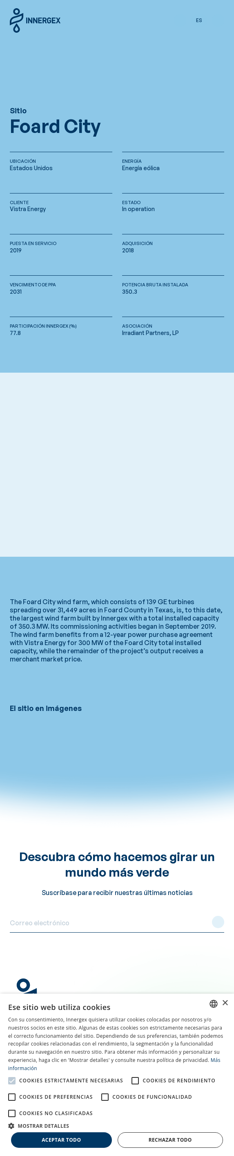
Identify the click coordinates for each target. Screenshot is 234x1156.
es (199, 20)
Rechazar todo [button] (170, 1139)
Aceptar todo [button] (61, 1139)
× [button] (225, 1003)
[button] (180, 20)
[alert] (117, 1075)
